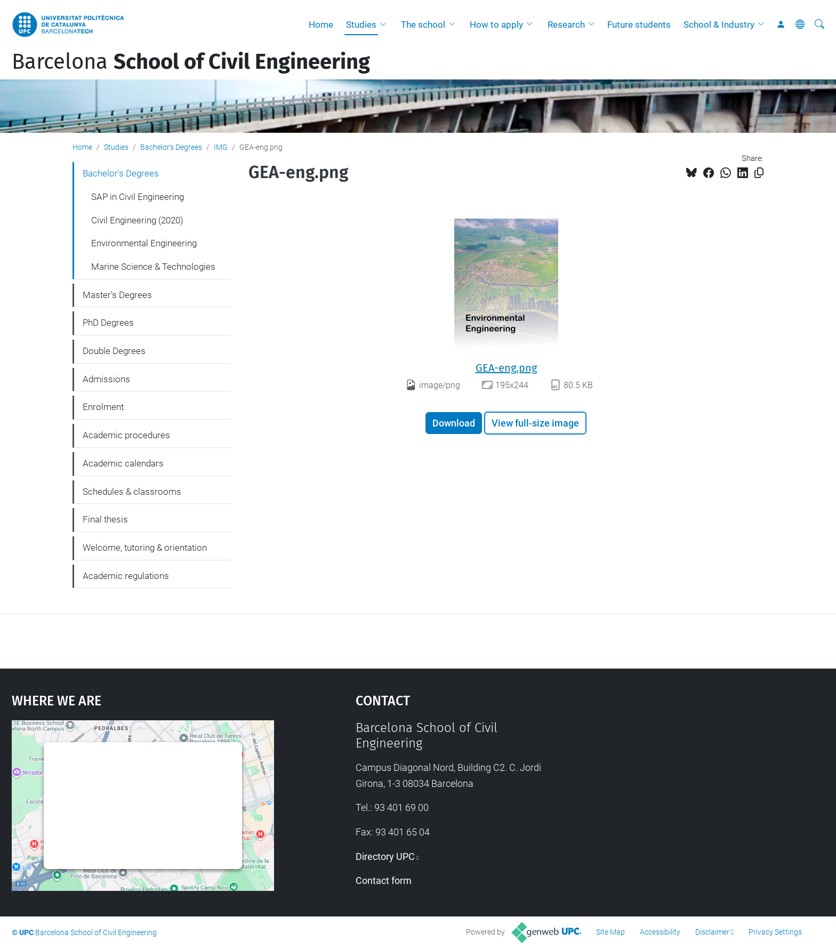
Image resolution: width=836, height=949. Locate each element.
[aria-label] (819, 25)
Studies (361, 24)
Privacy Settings (775, 932)
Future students (639, 24)
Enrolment (103, 406)
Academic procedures (126, 435)
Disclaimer (712, 932)
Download (453, 423)
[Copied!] (758, 173)
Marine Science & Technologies (153, 266)
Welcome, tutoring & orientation (145, 547)
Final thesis (105, 519)
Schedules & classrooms (132, 491)
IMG (221, 147)
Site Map (610, 932)
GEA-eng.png (506, 367)
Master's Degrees (117, 294)
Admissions (106, 379)
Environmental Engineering (144, 243)
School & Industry (719, 24)
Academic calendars (123, 463)
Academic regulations (126, 575)
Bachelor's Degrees (171, 147)
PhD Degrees (108, 322)
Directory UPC (385, 856)
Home (321, 24)
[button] (385, 24)
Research (566, 24)
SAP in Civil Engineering (137, 196)
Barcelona (191, 62)
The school (423, 24)
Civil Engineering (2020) (137, 220)
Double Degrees (114, 350)
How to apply (496, 24)
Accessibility (660, 932)
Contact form (384, 880)
